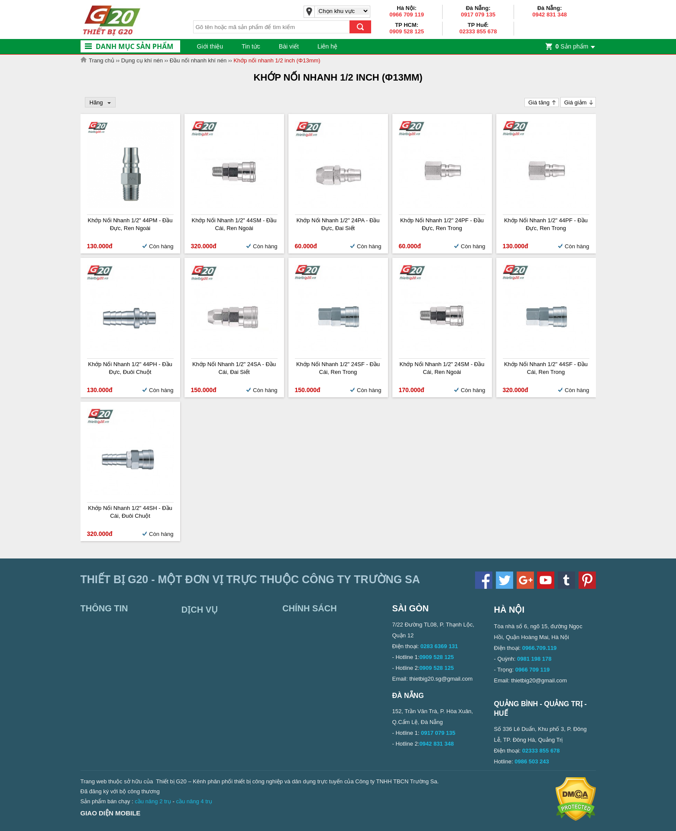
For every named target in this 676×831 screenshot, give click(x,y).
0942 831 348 (549, 14)
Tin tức (251, 46)
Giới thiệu (210, 46)
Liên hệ (327, 46)
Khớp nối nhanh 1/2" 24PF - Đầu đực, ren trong (442, 224)
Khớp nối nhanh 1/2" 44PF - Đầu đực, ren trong (546, 224)
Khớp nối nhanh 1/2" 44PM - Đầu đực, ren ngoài (130, 224)
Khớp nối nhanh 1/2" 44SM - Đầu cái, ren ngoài (234, 224)
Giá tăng (539, 102)
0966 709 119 (406, 14)
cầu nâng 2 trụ (153, 801)
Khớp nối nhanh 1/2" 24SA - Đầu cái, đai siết (234, 368)
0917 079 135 (478, 14)
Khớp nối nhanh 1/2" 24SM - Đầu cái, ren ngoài (442, 368)
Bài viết (289, 46)
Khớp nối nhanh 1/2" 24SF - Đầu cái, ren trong (338, 368)
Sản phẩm (572, 46)
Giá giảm (575, 102)
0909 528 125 (406, 31)
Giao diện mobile (111, 813)
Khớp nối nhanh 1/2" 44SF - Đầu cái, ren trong (546, 368)
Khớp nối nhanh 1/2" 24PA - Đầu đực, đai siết (337, 224)
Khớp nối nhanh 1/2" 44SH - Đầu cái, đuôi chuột (130, 512)
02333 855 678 (478, 31)
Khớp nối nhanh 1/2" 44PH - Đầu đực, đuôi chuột (130, 368)
